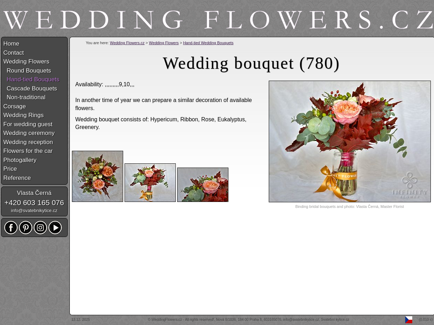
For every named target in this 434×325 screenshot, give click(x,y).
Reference (17, 178)
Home (11, 43)
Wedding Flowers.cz (127, 43)
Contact (14, 52)
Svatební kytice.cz (335, 319)
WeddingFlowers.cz (167, 319)
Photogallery (20, 160)
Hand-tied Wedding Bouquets (208, 43)
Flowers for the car (28, 151)
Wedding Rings (24, 115)
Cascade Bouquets (30, 88)
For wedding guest (28, 124)
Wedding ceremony (29, 133)
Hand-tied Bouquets (32, 79)
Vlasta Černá (34, 193)
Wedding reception (28, 142)
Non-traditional (25, 97)
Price (10, 168)
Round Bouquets (27, 70)
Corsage (15, 106)
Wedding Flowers (164, 43)
